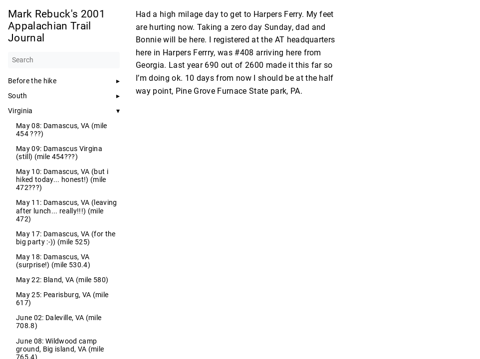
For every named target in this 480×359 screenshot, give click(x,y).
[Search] (64, 60)
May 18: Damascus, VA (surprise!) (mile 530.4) (53, 261)
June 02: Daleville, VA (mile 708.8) (58, 322)
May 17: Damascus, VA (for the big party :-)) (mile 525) (66, 238)
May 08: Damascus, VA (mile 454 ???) (61, 130)
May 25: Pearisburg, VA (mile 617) (62, 299)
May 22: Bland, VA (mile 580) (62, 280)
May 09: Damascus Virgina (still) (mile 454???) (59, 153)
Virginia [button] (20, 111)
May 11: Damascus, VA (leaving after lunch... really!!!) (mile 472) (66, 210)
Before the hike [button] (32, 81)
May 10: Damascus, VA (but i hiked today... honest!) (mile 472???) (62, 179)
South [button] (17, 96)
